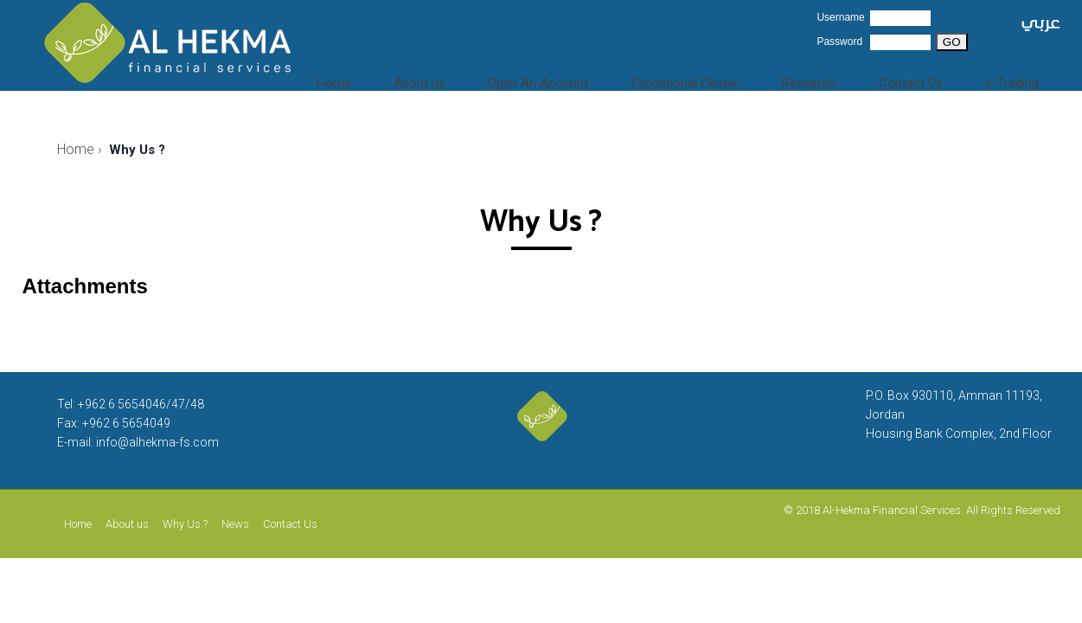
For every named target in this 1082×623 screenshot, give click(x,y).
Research (830, 78)
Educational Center (712, 78)
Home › (79, 149)
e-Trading (1016, 78)
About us (458, 78)
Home (383, 78)
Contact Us (923, 78)
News (235, 523)
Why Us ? (185, 523)
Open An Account (569, 78)
